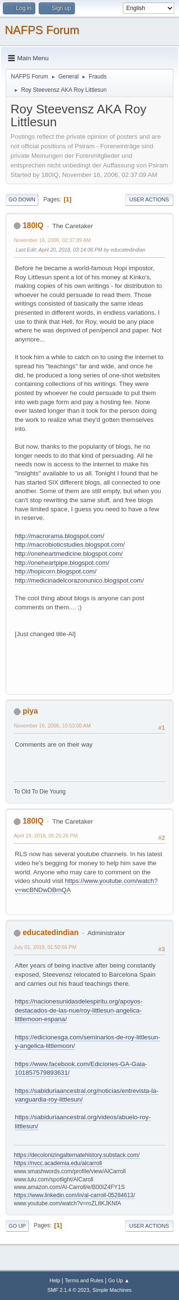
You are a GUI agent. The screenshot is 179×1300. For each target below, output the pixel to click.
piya (30, 711)
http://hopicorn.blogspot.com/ (55, 571)
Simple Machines (112, 1290)
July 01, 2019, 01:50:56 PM (45, 947)
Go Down (22, 199)
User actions (149, 199)
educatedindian (50, 932)
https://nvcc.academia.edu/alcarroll (58, 1163)
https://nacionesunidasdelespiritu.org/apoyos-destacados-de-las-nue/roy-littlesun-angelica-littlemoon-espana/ (78, 1010)
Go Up (17, 1226)
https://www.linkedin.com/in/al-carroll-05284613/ (74, 1195)
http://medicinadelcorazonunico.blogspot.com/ (79, 580)
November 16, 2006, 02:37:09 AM (52, 240)
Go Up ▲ (118, 1280)
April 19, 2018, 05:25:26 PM (46, 835)
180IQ (32, 225)
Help (55, 1280)
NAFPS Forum (42, 29)
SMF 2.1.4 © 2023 (68, 1290)
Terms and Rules (84, 1280)
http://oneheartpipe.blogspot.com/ (62, 562)
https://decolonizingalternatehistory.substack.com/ (77, 1155)
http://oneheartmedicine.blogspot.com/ (69, 553)
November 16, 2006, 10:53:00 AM (52, 725)
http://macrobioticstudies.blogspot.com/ (70, 544)
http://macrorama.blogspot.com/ (59, 536)
